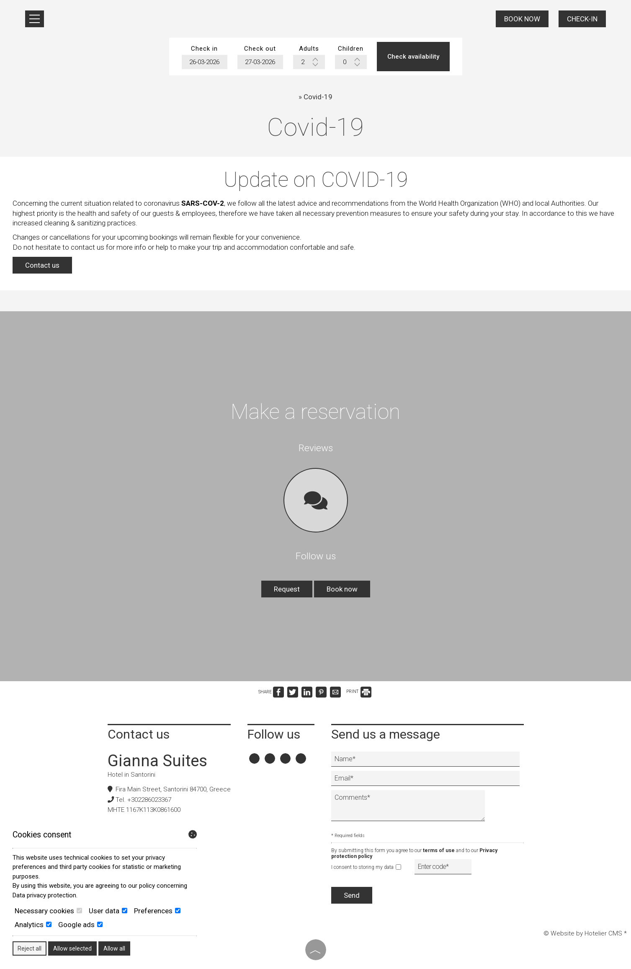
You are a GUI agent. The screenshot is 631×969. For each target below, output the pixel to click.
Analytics (33, 924)
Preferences (157, 911)
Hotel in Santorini (131, 774)
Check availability (413, 56)
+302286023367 (149, 800)
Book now (522, 19)
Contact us (42, 265)
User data (108, 911)
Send (352, 895)
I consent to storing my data (366, 867)
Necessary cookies (48, 911)
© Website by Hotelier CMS (583, 933)
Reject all (29, 948)
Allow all (114, 948)
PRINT (358, 691)
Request (287, 589)
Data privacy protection (44, 895)
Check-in (582, 19)
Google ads (80, 924)
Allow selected (72, 948)
